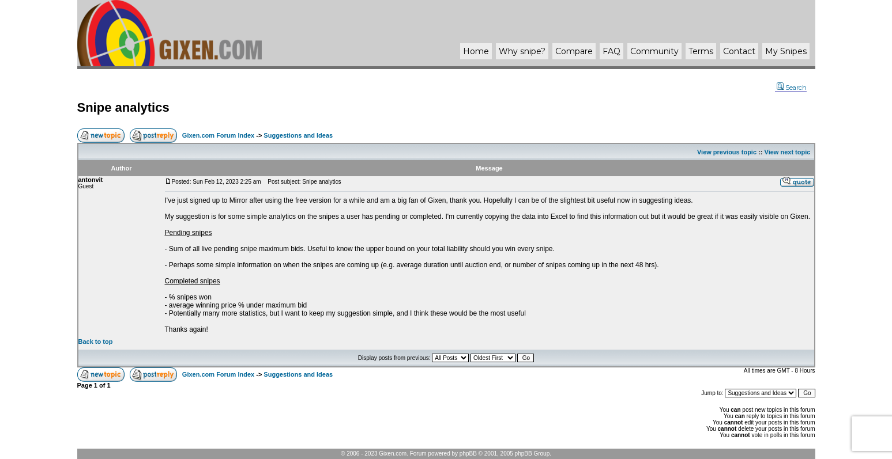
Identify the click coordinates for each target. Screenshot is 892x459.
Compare (574, 51)
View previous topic (726, 152)
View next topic (788, 152)
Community (654, 51)
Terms (700, 51)
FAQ (611, 51)
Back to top (95, 341)
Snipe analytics (123, 107)
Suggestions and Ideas (298, 135)
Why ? (522, 51)
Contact (739, 51)
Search (792, 88)
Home (476, 51)
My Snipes (786, 51)
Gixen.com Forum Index (218, 135)
